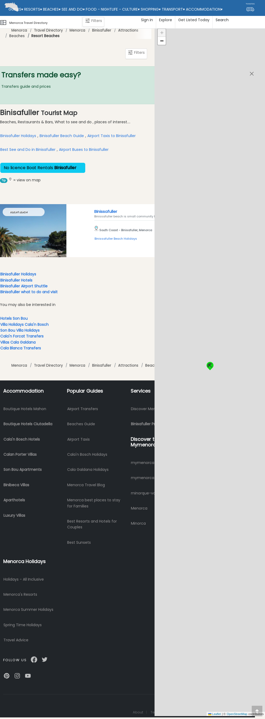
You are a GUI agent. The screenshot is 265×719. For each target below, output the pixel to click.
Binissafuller (105, 211)
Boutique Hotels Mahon (24, 408)
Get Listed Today (194, 20)
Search (222, 20)
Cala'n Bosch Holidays (87, 454)
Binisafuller (101, 30)
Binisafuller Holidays (18, 135)
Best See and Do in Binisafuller (27, 149)
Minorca (138, 523)
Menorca (19, 30)
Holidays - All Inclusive (23, 579)
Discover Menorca (147, 408)
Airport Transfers (82, 408)
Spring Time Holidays (22, 625)
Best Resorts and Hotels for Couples (92, 524)
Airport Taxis (78, 439)
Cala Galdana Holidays (88, 469)
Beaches (17, 35)
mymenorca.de (145, 477)
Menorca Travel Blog (86, 485)
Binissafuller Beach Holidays (116, 238)
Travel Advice (15, 640)
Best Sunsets (79, 542)
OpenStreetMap (237, 714)
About (138, 712)
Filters (93, 22)
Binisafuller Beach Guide (62, 135)
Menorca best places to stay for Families (93, 502)
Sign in (147, 20)
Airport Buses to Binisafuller (84, 149)
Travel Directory (48, 30)
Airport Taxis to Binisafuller (111, 135)
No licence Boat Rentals (43, 168)
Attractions (128, 30)
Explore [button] (165, 20)
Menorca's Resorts (20, 594)
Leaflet (214, 714)
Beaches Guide (81, 424)
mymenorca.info (146, 462)
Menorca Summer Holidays (28, 609)
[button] (210, 364)
